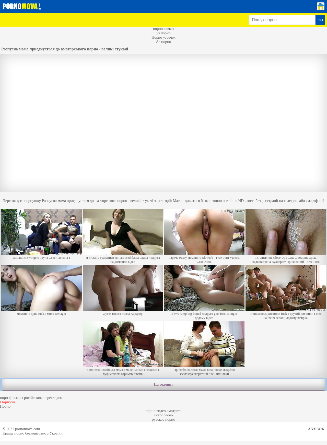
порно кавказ (163, 29)
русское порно (163, 419)
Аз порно (163, 42)
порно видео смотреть (164, 411)
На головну (163, 384)
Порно (5, 406)
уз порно (163, 33)
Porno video (163, 415)
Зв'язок (316, 429)
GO (320, 20)
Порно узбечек (163, 37)
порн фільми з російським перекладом (31, 398)
